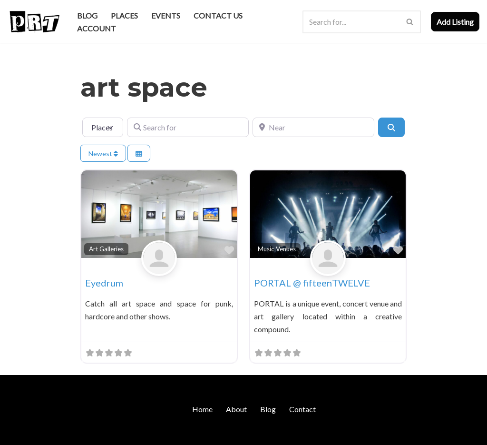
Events (165, 15)
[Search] (350, 21)
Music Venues (277, 249)
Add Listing (455, 21)
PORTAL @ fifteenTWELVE (312, 282)
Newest (103, 153)
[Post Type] (102, 127)
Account (96, 28)
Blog (87, 15)
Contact (302, 409)
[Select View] (138, 153)
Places (124, 15)
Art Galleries (106, 249)
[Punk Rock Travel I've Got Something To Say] (34, 22)
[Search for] (188, 127)
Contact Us (218, 15)
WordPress (89, 432)
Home (202, 409)
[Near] (313, 127)
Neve (16, 432)
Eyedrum (104, 282)
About (236, 409)
